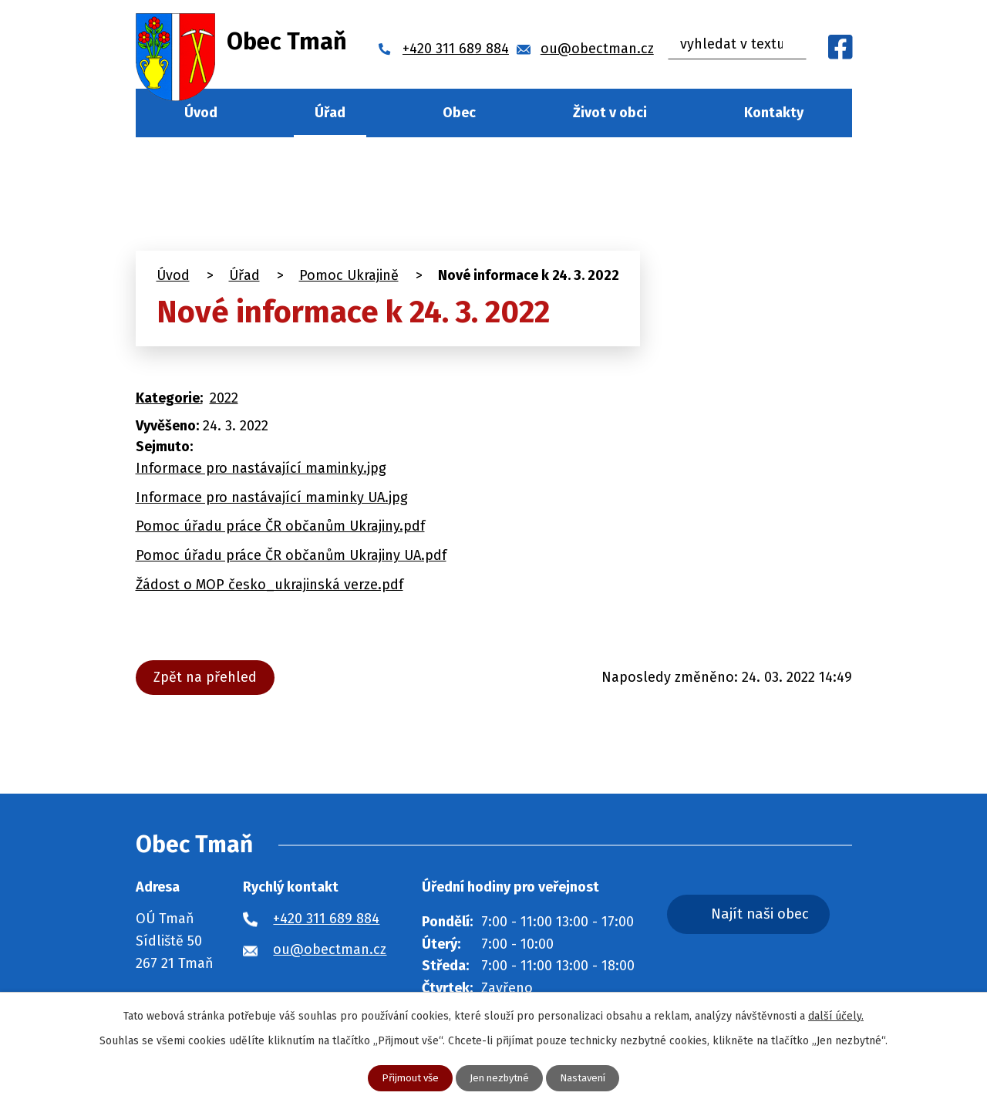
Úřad (330, 112)
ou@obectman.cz (329, 949)
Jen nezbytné (499, 1077)
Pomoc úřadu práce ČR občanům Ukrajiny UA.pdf (291, 555)
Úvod (200, 112)
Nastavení (587, 1077)
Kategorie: (169, 397)
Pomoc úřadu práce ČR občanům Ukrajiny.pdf (280, 526)
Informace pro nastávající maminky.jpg (261, 468)
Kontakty (773, 112)
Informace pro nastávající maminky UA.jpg (272, 497)
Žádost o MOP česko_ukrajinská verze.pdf (269, 584)
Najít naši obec (777, 915)
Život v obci (610, 112)
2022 (224, 397)
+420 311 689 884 (326, 918)
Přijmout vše (406, 1077)
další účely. (836, 1015)
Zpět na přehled (208, 677)
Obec (459, 112)
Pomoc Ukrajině (349, 275)
